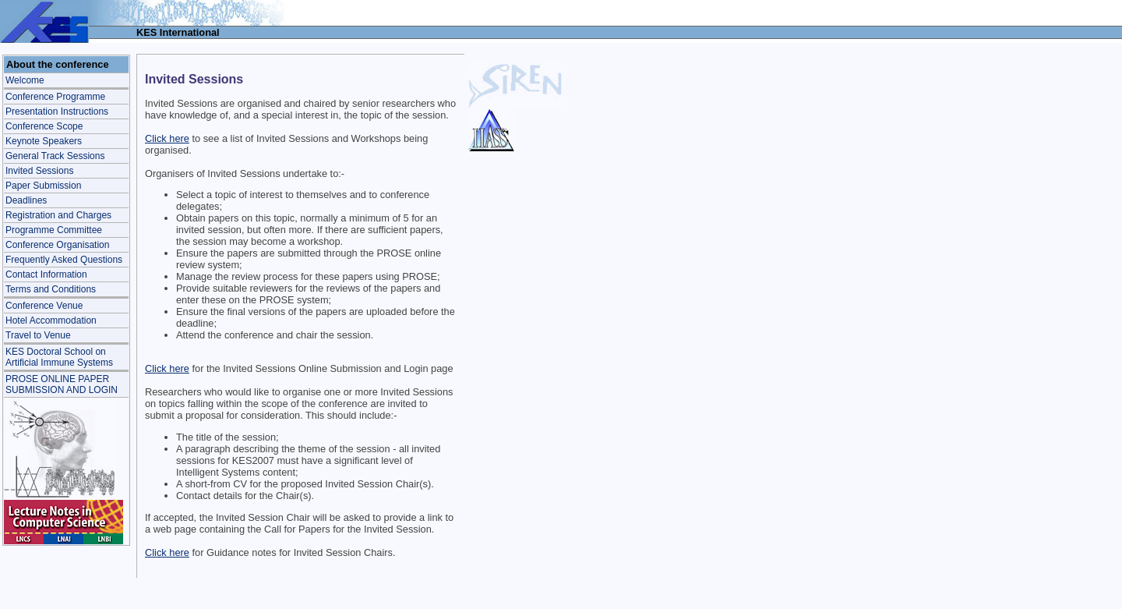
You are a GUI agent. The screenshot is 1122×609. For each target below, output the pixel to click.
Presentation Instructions (56, 111)
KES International (178, 32)
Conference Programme (55, 96)
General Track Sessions (54, 155)
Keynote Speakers (43, 141)
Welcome (24, 80)
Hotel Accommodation (51, 320)
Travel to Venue (38, 335)
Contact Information (46, 274)
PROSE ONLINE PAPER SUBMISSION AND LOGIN (61, 384)
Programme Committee (53, 230)
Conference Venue (44, 305)
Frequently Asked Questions (63, 259)
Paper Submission (43, 185)
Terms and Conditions (50, 289)
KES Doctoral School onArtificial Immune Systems (59, 357)
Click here (167, 138)
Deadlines (26, 200)
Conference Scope (44, 126)
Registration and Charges (58, 215)
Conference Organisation (57, 244)
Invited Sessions (39, 170)
